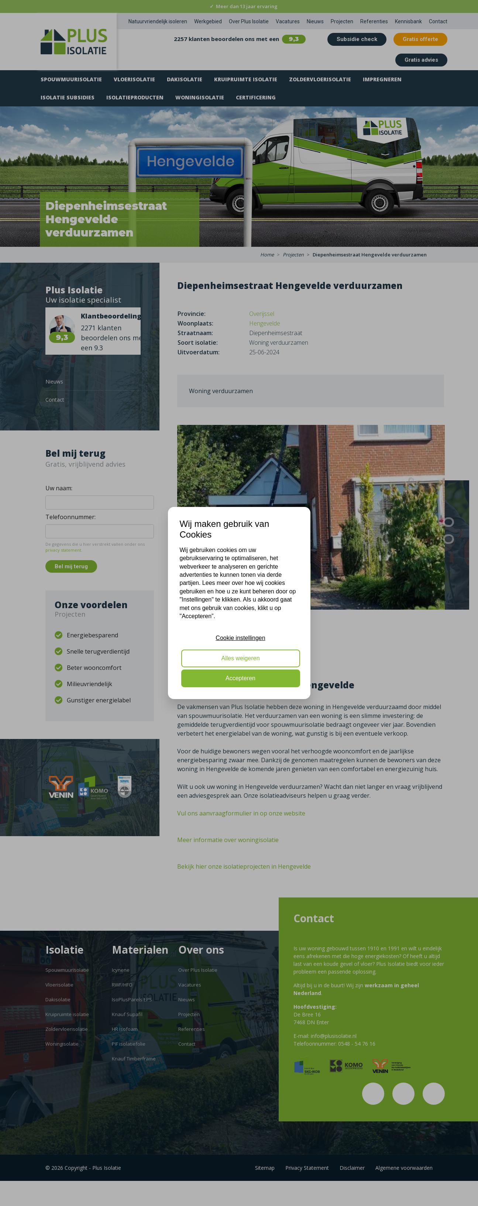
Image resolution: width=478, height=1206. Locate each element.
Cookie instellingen (240, 638)
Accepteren (240, 678)
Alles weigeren (240, 658)
